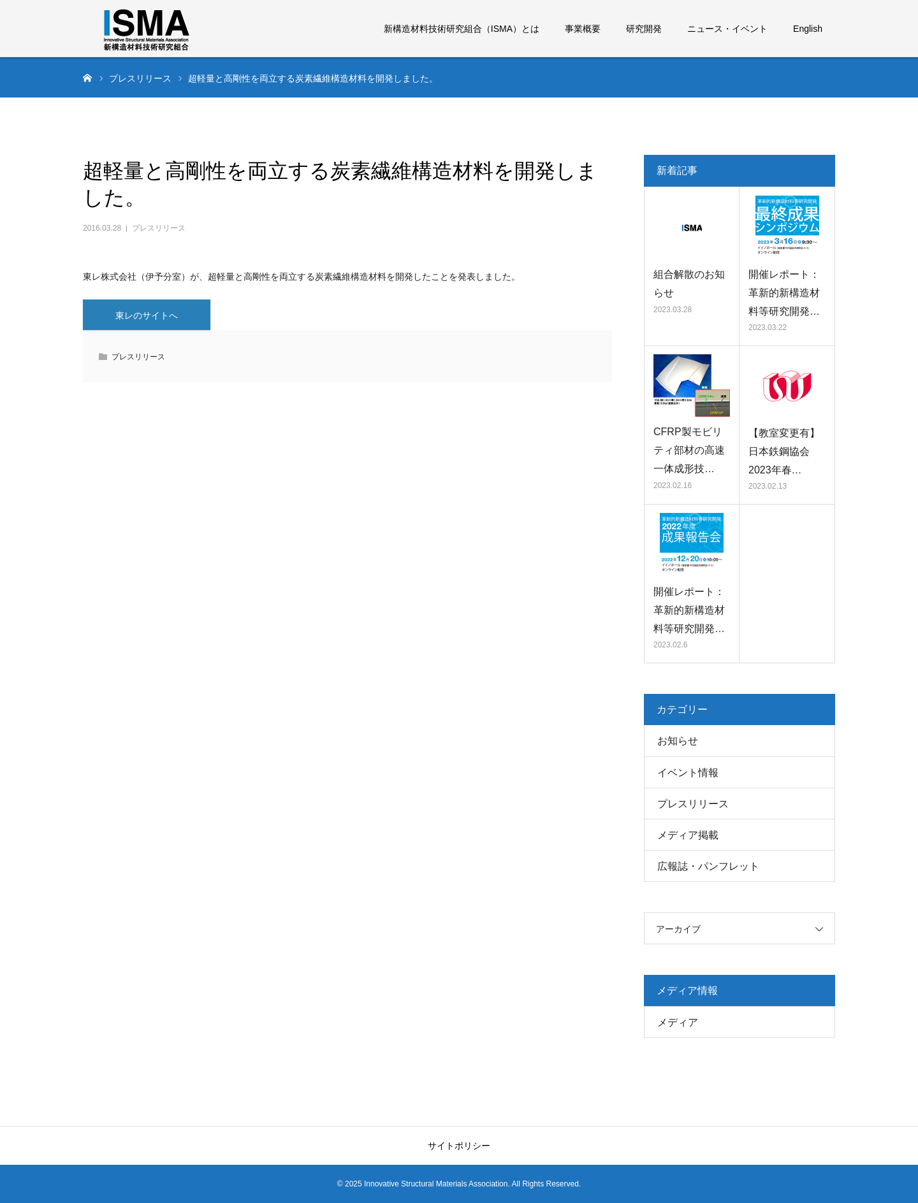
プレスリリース (159, 228)
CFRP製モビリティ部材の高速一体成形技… (689, 450)
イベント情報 (687, 772)
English (807, 29)
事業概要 (583, 29)
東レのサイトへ (146, 315)
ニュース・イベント (727, 29)
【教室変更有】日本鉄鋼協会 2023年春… (784, 451)
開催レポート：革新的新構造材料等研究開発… (784, 293)
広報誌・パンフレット (708, 866)
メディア (677, 1022)
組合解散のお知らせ (689, 283)
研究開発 (644, 29)
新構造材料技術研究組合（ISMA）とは (461, 29)
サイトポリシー (459, 1145)
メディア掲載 (687, 835)
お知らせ (677, 740)
